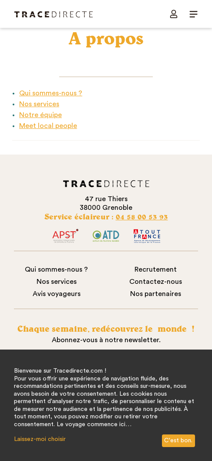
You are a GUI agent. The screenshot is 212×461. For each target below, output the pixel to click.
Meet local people (48, 125)
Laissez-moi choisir (40, 439)
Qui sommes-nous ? (50, 93)
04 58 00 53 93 (142, 217)
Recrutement (156, 269)
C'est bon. (178, 440)
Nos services (39, 104)
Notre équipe (40, 114)
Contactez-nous (155, 281)
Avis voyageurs (57, 293)
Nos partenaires (155, 293)
